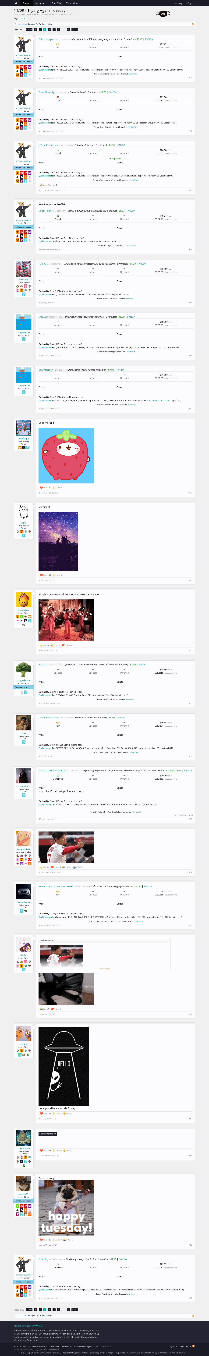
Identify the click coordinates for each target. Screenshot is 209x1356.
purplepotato (23, 849)
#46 (190, 356)
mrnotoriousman (23, 55)
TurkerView (132, 74)
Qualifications (45, 69)
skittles (23, 955)
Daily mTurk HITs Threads (37, 14)
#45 (190, 303)
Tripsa (60, 14)
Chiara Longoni (46, 39)
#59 (190, 1245)
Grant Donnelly (46, 92)
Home (16, 3)
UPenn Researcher (48, 145)
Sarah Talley (45, 210)
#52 (190, 756)
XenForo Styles (85, 1346)
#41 (190, 78)
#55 (190, 925)
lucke (23, 522)
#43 (190, 190)
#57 (190, 1118)
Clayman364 (24, 332)
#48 (190, 493)
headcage (23, 438)
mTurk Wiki (55, 3)
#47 (190, 409)
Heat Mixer (23, 610)
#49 (190, 580)
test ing (24, 1044)
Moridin (24, 786)
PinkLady (23, 279)
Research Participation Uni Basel (56, 886)
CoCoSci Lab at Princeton (52, 770)
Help (182, 1346)
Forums (27, 3)
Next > (75, 29)
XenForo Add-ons (69, 1346)
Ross (23, 733)
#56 (190, 1014)
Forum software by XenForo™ (37, 1346)
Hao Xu (42, 263)
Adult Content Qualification (159, 400)
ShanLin (43, 316)
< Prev (29, 29)
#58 (190, 1156)
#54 (190, 872)
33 (68, 29)
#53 (190, 819)
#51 (190, 703)
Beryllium (172, 1346)
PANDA (149, 39)
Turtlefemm (24, 1148)
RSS (193, 1346)
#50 (190, 650)
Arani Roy (44, 1259)
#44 (190, 250)
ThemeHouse (53, 1349)
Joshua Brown (24, 902)
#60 (190, 1298)
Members (40, 3)
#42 (190, 131)
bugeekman (24, 680)
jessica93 (23, 1194)
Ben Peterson (46, 369)
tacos (22, 18)
